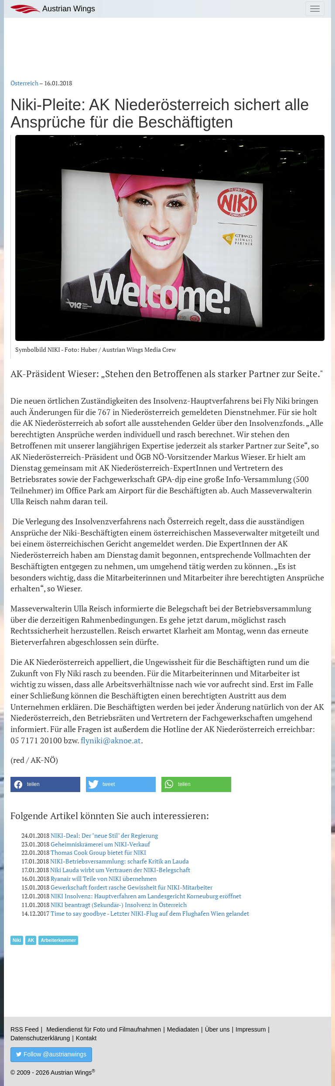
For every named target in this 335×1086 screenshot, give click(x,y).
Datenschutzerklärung (40, 1038)
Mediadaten (183, 1029)
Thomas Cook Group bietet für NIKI (98, 852)
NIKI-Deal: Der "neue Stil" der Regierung (104, 835)
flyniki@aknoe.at (111, 740)
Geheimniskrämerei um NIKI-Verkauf (100, 844)
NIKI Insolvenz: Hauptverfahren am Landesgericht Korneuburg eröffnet (146, 896)
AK (30, 940)
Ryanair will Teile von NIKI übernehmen (104, 878)
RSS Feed (24, 1029)
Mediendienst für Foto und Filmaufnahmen (103, 1029)
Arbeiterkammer (58, 940)
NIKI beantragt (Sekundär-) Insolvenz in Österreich (119, 905)
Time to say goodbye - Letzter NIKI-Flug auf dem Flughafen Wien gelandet (150, 913)
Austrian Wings (52, 8)
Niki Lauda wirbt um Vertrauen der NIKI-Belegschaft (120, 870)
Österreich (24, 83)
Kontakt (86, 1038)
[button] (45, 784)
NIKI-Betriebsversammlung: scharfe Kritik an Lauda (119, 861)
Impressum (251, 1029)
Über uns (217, 1029)
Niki (17, 940)
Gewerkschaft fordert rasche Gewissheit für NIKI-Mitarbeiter (131, 887)
